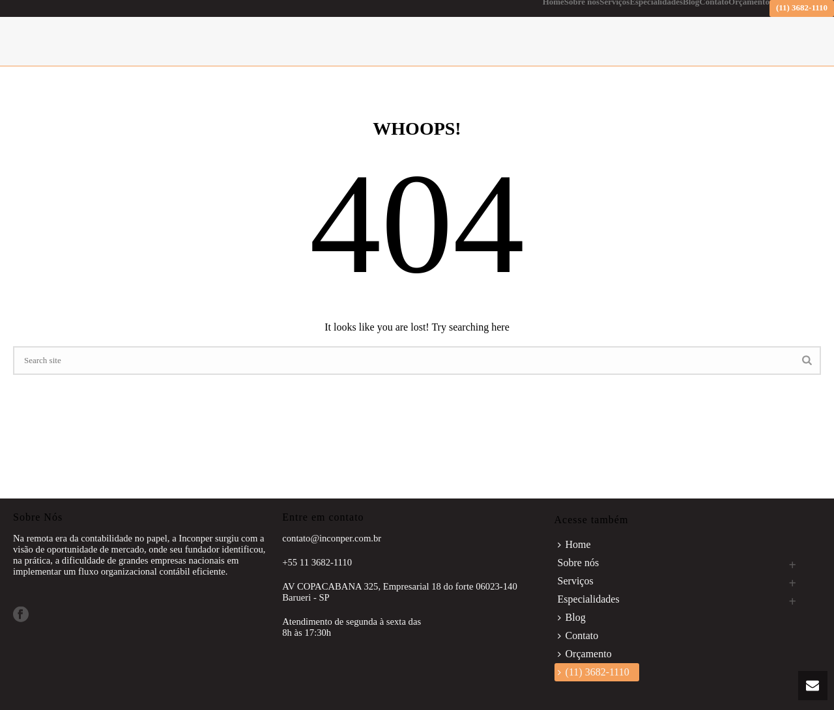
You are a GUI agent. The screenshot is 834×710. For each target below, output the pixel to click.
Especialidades (656, 3)
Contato (713, 3)
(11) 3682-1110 (801, 7)
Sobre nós (581, 3)
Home (553, 3)
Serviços (614, 3)
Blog (691, 3)
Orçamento (748, 3)
